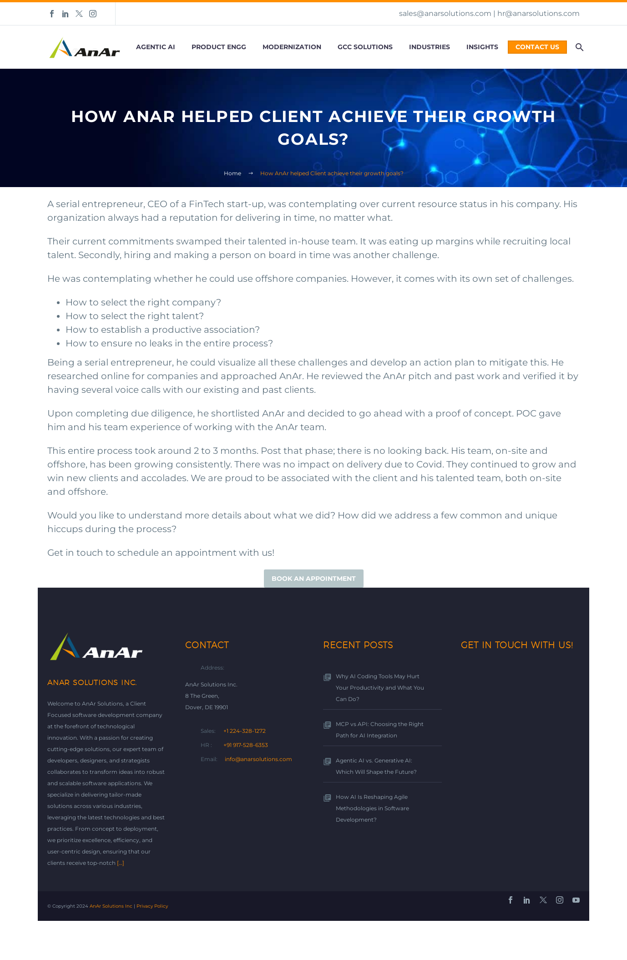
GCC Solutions (365, 47)
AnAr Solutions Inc (111, 906)
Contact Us (537, 47)
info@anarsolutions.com (258, 759)
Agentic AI (155, 47)
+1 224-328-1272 (244, 730)
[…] (120, 862)
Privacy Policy (152, 906)
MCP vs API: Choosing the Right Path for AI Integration (380, 730)
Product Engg (219, 47)
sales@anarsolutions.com (445, 13)
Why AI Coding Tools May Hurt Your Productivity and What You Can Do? (380, 687)
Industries (429, 47)
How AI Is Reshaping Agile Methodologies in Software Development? (372, 808)
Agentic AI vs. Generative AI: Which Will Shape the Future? (376, 766)
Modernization (292, 47)
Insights (482, 47)
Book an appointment (314, 578)
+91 (246, 745)
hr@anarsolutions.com (538, 13)
